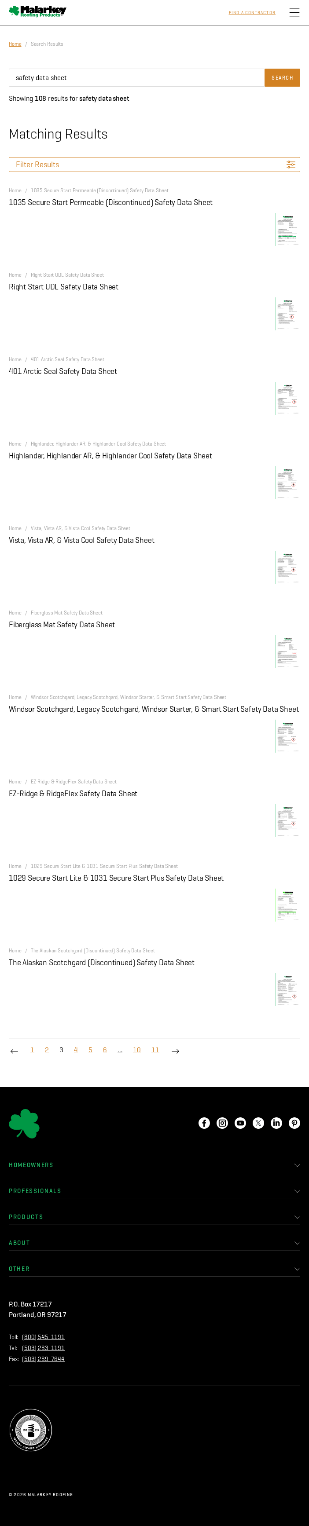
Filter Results (37, 164)
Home (15, 43)
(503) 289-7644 (43, 1359)
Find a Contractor (252, 12)
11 (155, 1050)
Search (282, 77)
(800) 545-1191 (43, 1337)
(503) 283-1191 (43, 1348)
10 (137, 1050)
